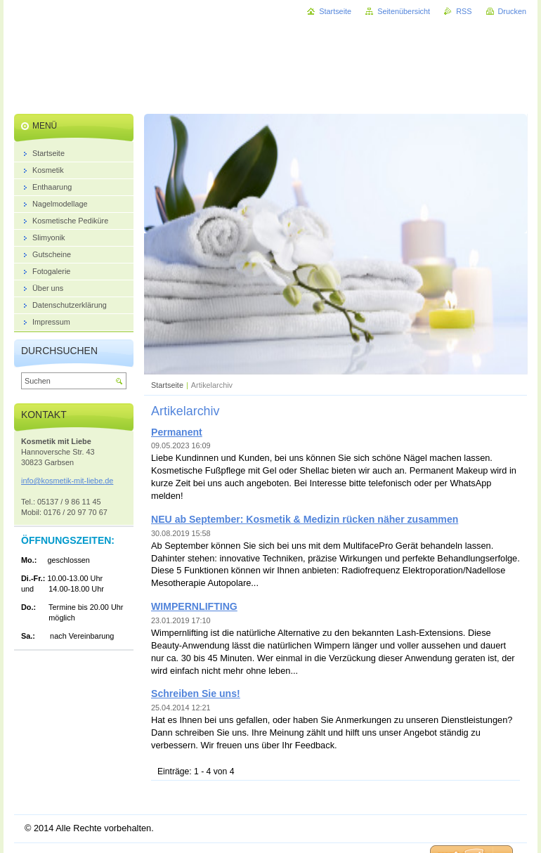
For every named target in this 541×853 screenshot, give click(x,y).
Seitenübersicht (403, 11)
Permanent (176, 432)
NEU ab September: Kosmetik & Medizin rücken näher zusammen (304, 519)
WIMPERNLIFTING (194, 606)
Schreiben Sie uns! (195, 693)
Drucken (512, 11)
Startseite (167, 385)
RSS (463, 11)
